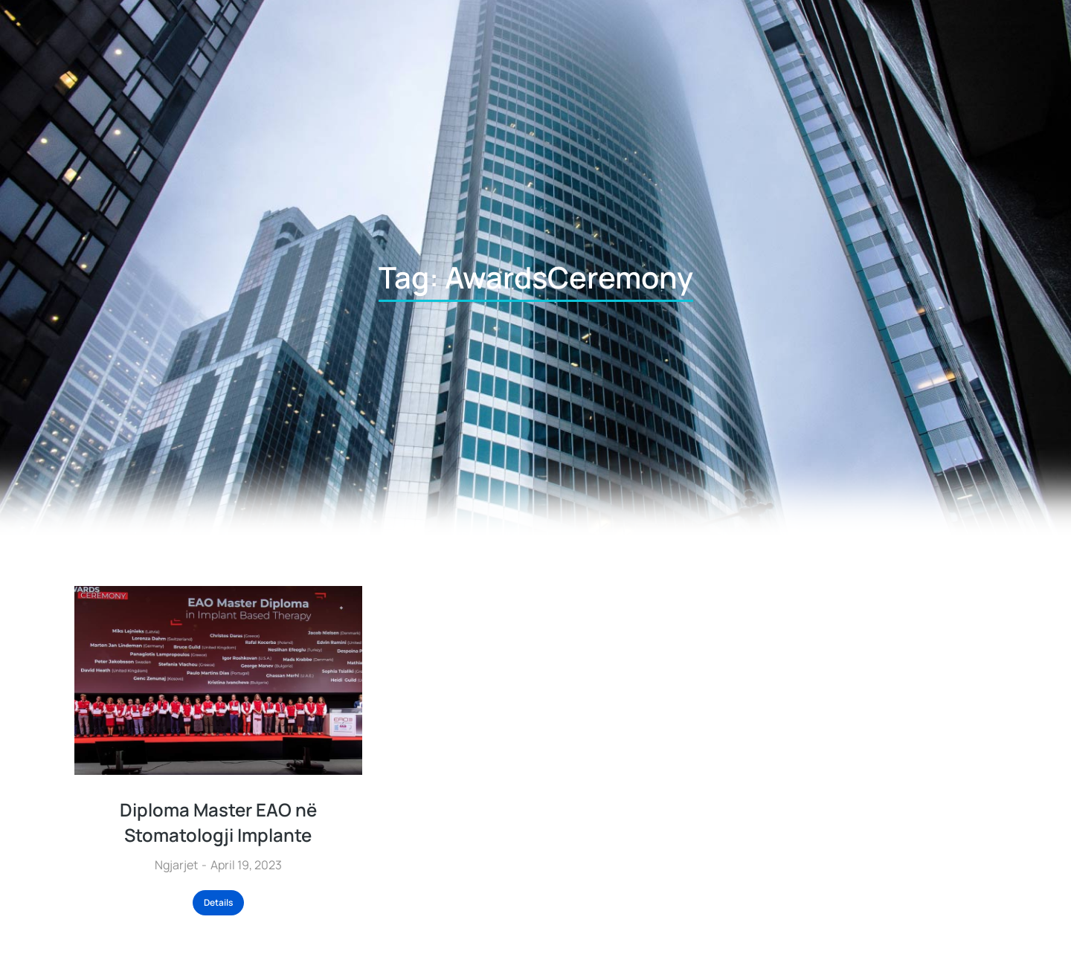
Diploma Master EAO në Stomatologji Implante (218, 822)
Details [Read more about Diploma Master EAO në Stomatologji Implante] (218, 902)
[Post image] (218, 680)
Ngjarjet (176, 865)
